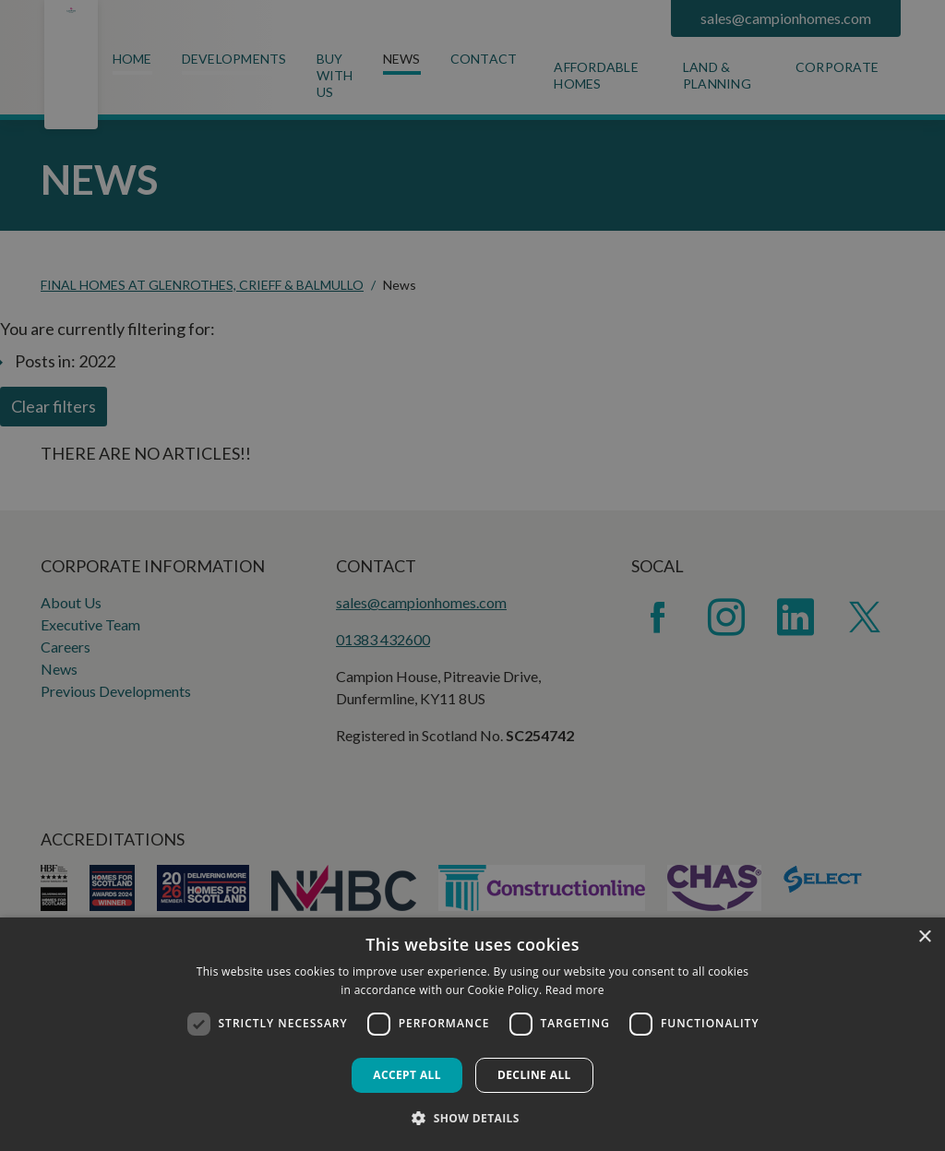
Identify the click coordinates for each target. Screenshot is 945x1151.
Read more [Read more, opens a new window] (574, 990)
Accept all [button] (407, 1075)
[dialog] (472, 1034)
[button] (472, 1118)
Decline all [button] (534, 1075)
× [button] (924, 937)
